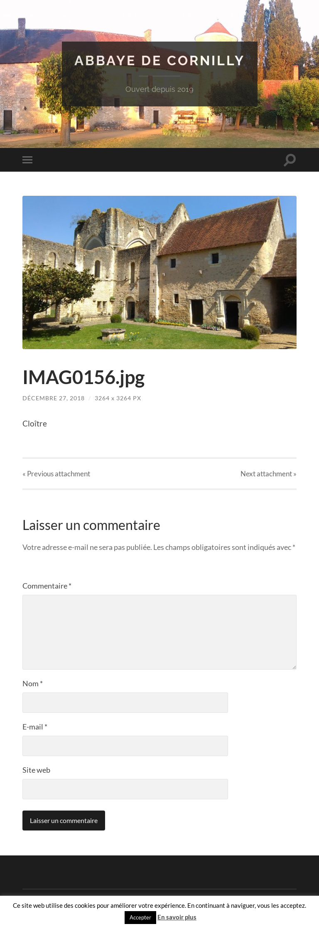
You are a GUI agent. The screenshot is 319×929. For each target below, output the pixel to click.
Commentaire (46, 585)
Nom (32, 683)
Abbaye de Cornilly (159, 60)
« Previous (56, 473)
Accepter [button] (140, 917)
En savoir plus (176, 917)
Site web (36, 769)
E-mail (34, 726)
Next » (268, 473)
